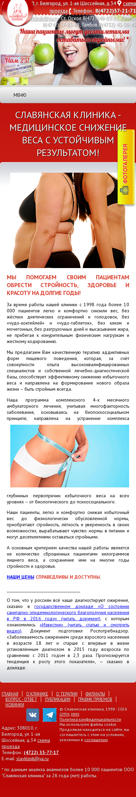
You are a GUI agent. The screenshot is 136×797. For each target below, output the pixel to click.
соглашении (96, 739)
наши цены (20, 577)
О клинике (37, 694)
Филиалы (95, 694)
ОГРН (64, 714)
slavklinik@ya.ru (41, 18)
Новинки (14, 704)
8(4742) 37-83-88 (61, 24)
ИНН (75, 714)
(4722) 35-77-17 (41, 752)
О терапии (67, 694)
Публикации (57, 699)
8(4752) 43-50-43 (117, 24)
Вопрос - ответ (21, 699)
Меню (20, 95)
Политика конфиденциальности (90, 719)
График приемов (95, 699)
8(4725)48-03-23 (101, 18)
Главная (10, 694)
